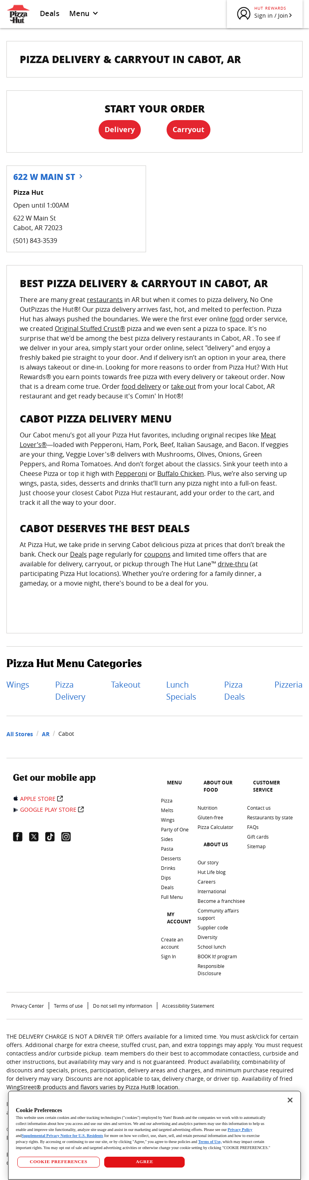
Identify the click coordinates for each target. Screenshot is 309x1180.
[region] (154, 1135)
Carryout (188, 130)
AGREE (144, 1161)
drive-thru (233, 563)
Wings (17, 684)
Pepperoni (131, 473)
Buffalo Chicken (180, 473)
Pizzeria (288, 684)
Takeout (125, 684)
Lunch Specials (181, 690)
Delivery (120, 130)
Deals (50, 13)
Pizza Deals (234, 690)
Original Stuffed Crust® (90, 328)
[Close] (290, 1100)
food (237, 318)
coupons (157, 554)
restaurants (105, 299)
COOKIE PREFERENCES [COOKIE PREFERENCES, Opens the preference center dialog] (58, 1161)
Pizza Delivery (70, 690)
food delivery (141, 386)
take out (183, 386)
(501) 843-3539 (35, 240)
